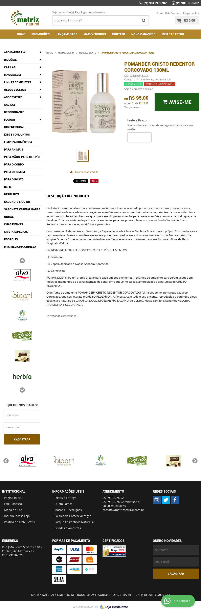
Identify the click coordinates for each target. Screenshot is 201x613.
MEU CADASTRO (173, 34)
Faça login (81, 12)
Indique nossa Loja (17, 516)
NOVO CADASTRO (143, 34)
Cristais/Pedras (16, 232)
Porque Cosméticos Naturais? (74, 522)
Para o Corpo (14, 164)
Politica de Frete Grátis (19, 522)
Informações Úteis (68, 491)
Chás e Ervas (13, 224)
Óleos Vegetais (15, 90)
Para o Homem (14, 172)
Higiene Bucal (14, 127)
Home (159, 13)
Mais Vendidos (95, 34)
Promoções (40, 34)
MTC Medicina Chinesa (20, 247)
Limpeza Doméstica (18, 142)
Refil (8, 187)
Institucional (13, 491)
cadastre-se (98, 12)
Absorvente (13, 97)
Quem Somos (63, 504)
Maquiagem (12, 75)
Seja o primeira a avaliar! (138, 89)
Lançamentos (66, 34)
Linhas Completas (17, 82)
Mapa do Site (191, 13)
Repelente (11, 194)
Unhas (9, 217)
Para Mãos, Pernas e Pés (22, 157)
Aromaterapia (14, 52)
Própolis (11, 239)
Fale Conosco (173, 13)
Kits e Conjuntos (17, 134)
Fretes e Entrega (65, 498)
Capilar (10, 67)
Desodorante (14, 112)
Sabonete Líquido (17, 202)
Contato (118, 34)
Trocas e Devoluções (68, 510)
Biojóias (10, 60)
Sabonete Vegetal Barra (22, 209)
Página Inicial (13, 498)
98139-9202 (155, 3)
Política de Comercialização (72, 516)
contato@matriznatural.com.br (123, 510)
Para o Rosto (14, 179)
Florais (10, 119)
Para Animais (13, 149)
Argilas (10, 104)
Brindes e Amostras (67, 528)
